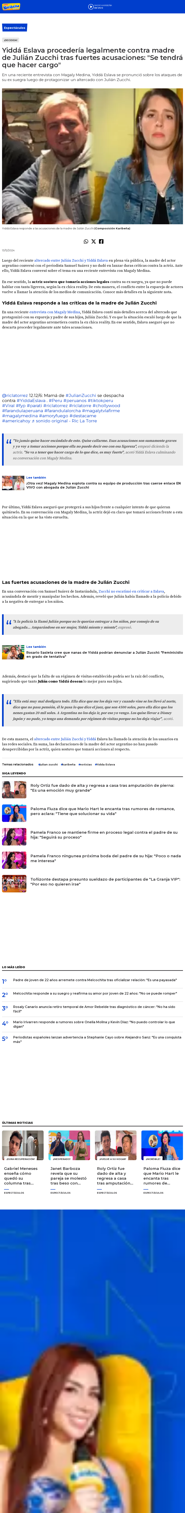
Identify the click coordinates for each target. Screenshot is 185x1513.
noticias (86, 764)
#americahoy (16, 420)
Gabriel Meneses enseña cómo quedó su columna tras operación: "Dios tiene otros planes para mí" (22, 1176)
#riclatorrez (55, 405)
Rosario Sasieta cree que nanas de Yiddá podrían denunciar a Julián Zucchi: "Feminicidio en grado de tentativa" (104, 655)
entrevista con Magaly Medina (54, 312)
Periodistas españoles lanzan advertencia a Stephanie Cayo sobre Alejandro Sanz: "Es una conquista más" (97, 1039)
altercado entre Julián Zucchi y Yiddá (65, 739)
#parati (34, 405)
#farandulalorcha (62, 410)
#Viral (8, 405)
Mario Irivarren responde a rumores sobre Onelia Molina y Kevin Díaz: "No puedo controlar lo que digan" (94, 1024)
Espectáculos (14, 28)
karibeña (68, 764)
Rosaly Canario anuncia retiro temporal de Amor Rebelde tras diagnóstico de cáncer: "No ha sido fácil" (94, 1009)
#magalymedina (20, 415)
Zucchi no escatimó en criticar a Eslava (131, 591)
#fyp (21, 405)
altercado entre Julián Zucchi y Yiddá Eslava (71, 260)
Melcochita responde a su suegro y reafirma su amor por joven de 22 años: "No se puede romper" (95, 993)
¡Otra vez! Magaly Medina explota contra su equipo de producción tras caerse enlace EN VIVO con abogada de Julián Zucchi (103, 485)
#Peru (55, 400)
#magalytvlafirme (101, 410)
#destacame (82, 415)
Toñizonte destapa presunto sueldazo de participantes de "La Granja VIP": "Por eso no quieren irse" (105, 882)
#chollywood (106, 405)
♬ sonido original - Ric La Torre (64, 420)
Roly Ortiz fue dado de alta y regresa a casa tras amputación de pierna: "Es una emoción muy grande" (102, 788)
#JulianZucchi (81, 395)
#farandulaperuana (22, 410)
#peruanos (74, 400)
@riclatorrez (15, 395)
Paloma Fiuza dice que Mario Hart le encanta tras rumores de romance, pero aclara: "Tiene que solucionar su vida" (102, 811)
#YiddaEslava (31, 400)
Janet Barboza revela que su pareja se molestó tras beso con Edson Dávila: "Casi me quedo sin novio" (69, 1176)
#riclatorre (80, 405)
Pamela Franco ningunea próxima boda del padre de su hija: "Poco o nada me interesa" (105, 858)
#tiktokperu (100, 400)
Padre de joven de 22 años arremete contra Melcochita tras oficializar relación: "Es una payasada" (95, 980)
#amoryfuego (53, 415)
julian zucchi (49, 764)
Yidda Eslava (105, 764)
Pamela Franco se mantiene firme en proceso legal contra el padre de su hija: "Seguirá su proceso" (104, 835)
